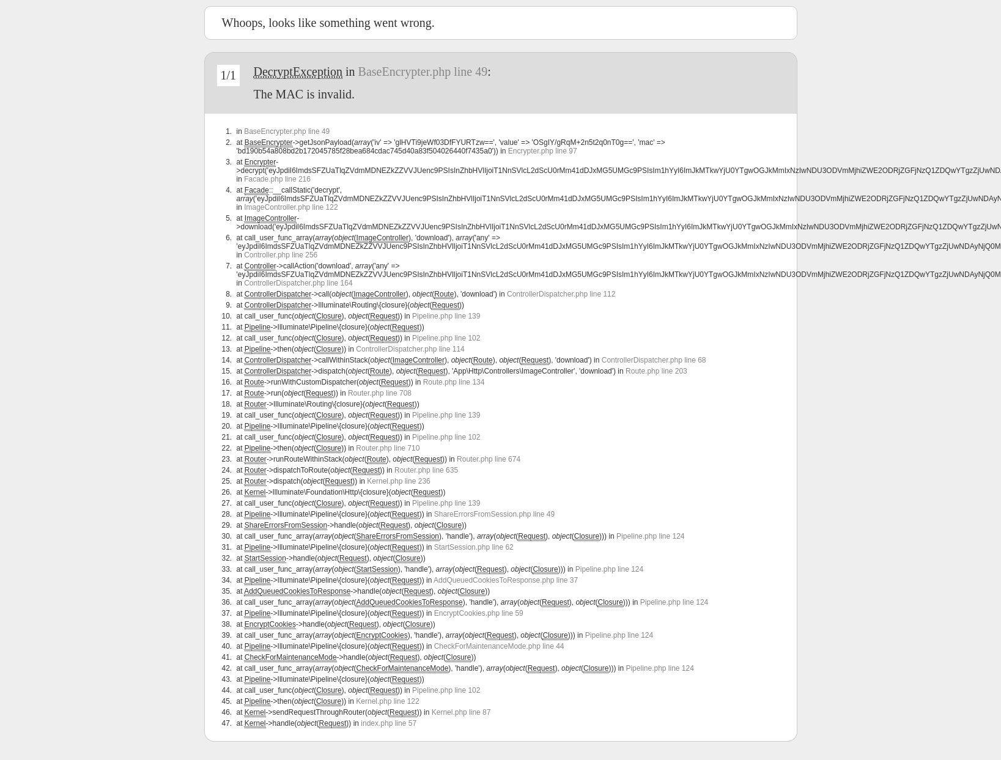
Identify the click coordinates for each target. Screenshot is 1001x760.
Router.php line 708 (380, 393)
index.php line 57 (388, 723)
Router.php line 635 (426, 470)
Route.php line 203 (656, 371)
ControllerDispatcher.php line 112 (561, 294)
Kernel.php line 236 (398, 481)
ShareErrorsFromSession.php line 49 (494, 514)
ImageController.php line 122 (291, 207)
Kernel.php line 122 (387, 701)
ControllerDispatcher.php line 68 (654, 360)
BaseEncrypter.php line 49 (423, 71)
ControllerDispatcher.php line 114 (410, 349)
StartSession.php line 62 (474, 547)
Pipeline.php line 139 (446, 316)
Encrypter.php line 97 (542, 151)
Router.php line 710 (387, 448)
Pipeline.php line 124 (650, 536)
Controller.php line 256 (280, 255)
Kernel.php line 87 (461, 712)
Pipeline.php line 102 (446, 338)
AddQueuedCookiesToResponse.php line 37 (506, 580)
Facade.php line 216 (277, 179)
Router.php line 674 (488, 459)
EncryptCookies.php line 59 (478, 613)
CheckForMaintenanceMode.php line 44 (499, 646)
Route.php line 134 (454, 382)
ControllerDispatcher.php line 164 (298, 283)
